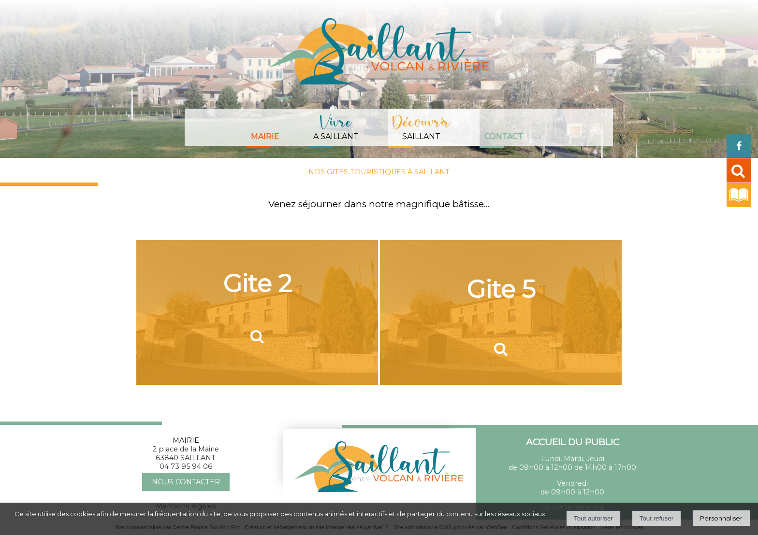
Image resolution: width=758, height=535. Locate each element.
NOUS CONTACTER (186, 482)
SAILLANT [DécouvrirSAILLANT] (422, 126)
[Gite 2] (257, 312)
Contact (503, 136)
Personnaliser (721, 518)
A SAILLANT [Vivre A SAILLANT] (336, 126)
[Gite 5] (501, 312)
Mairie (265, 136)
